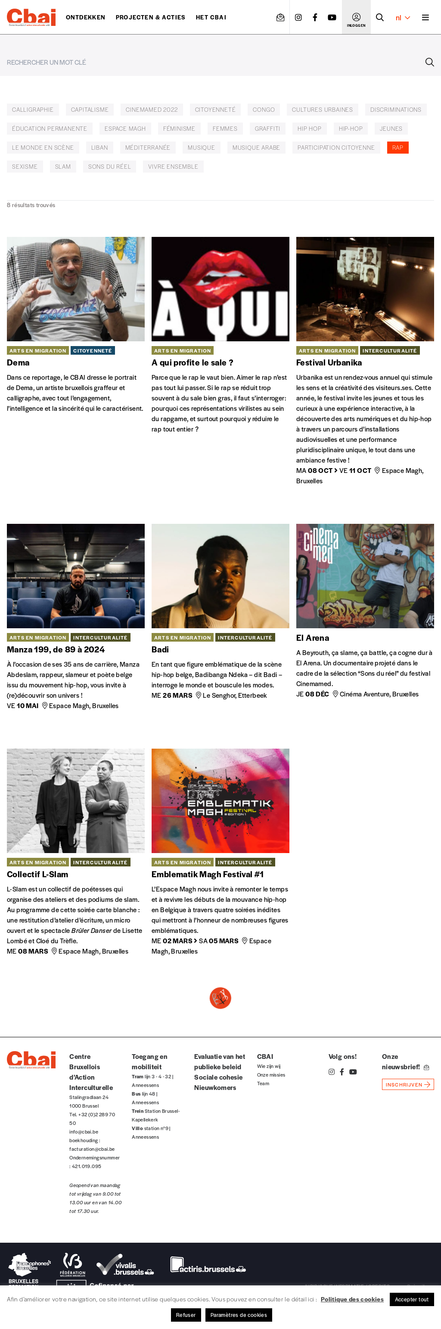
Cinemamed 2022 (151, 109)
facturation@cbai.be (92, 1148)
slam (63, 166)
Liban (99, 147)
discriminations (396, 109)
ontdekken (86, 17)
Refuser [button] (186, 1315)
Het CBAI (211, 17)
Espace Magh (125, 128)
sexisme (25, 166)
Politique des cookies (352, 1298)
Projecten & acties (151, 17)
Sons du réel (109, 166)
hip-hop (351, 128)
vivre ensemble (173, 166)
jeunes (391, 128)
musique (201, 147)
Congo (264, 109)
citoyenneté (215, 109)
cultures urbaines (322, 109)
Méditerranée (148, 147)
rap (398, 147)
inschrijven (404, 1084)
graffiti (267, 128)
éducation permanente (49, 128)
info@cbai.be (83, 1131)
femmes (225, 128)
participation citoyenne (336, 147)
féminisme (179, 128)
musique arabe (256, 147)
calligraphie (33, 109)
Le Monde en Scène (43, 147)
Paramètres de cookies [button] (239, 1315)
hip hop (310, 128)
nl (403, 17)
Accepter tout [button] (412, 1299)
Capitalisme (90, 109)
